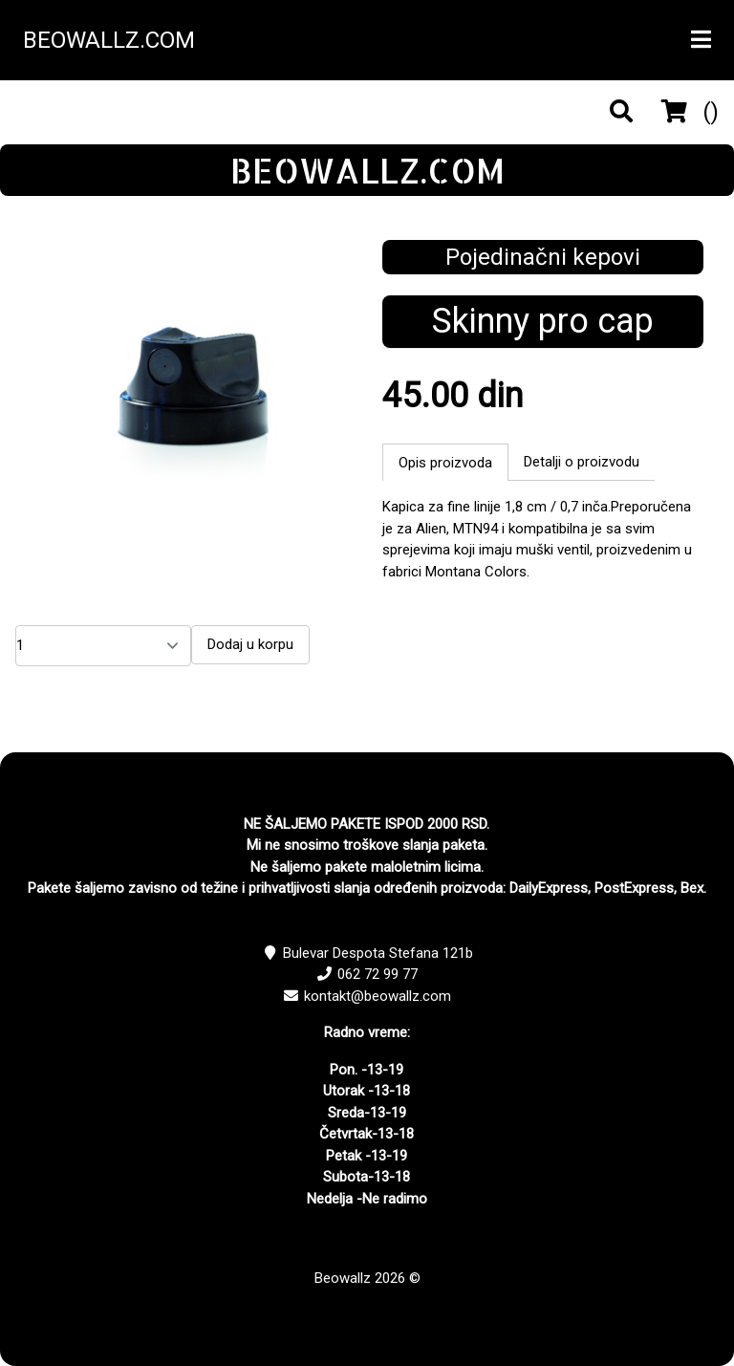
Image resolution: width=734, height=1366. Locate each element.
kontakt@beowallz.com (377, 996)
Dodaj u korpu (250, 644)
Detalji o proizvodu (581, 461)
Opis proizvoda (445, 462)
